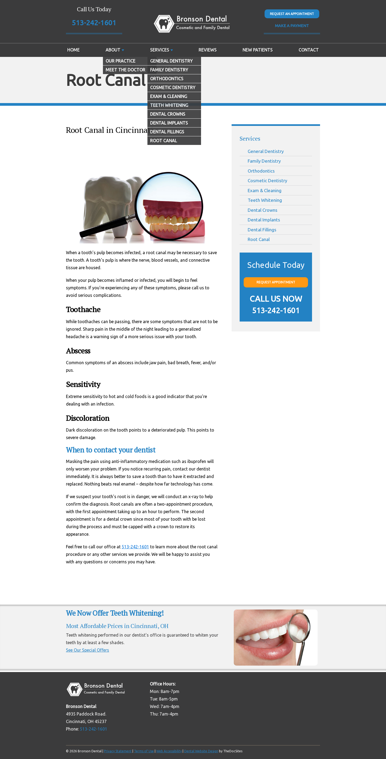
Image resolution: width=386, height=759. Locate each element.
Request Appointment (276, 282)
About (113, 50)
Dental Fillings (262, 229)
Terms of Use (144, 751)
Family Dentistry (264, 160)
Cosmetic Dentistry (267, 180)
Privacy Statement (118, 751)
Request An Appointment (292, 14)
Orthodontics (261, 170)
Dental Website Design (201, 751)
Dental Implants (264, 219)
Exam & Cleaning (264, 190)
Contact (309, 50)
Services (159, 50)
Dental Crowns (262, 210)
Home (73, 50)
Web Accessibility (169, 751)
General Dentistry (266, 151)
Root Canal (259, 239)
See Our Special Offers (87, 650)
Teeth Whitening (265, 200)
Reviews (208, 50)
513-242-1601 (94, 23)
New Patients (258, 50)
